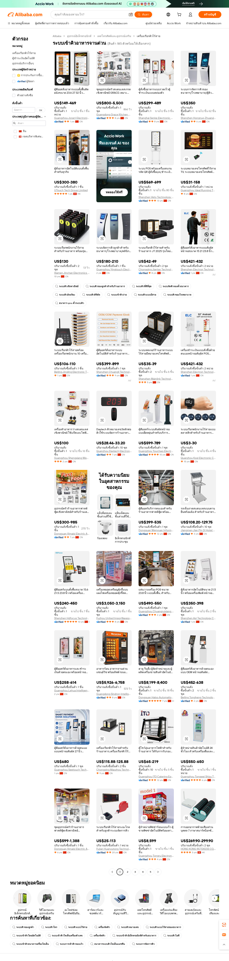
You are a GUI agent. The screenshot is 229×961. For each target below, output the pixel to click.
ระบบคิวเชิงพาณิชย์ (66, 286)
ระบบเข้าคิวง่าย (117, 294)
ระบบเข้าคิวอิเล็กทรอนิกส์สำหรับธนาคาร (134, 935)
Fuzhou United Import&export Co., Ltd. (114, 618)
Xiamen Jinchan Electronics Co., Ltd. (72, 272)
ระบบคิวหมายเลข (128, 927)
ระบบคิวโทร (49, 927)
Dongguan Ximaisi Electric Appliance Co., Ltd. (72, 533)
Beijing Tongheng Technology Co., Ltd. (198, 697)
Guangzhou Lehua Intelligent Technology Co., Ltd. (72, 690)
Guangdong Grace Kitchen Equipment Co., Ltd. (114, 114)
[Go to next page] (158, 871)
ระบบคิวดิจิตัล (91, 294)
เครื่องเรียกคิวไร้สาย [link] (148, 36)
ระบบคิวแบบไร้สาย (75, 927)
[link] (224, 925)
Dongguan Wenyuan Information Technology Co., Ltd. (156, 530)
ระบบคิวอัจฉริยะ (65, 294)
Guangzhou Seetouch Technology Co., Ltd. (72, 769)
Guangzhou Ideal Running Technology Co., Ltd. (198, 190)
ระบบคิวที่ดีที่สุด (142, 286)
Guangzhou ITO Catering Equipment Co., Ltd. (156, 776)
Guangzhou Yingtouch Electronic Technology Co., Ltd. (114, 269)
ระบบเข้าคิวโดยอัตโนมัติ (26, 935)
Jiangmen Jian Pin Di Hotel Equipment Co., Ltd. (198, 530)
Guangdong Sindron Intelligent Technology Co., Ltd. (114, 693)
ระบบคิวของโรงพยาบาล (177, 294)
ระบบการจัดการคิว (143, 944)
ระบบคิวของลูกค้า (23, 927)
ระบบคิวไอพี (171, 935)
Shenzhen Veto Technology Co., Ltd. (156, 197)
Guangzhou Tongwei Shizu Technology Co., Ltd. (198, 776)
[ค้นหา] (143, 14)
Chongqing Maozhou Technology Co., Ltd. (114, 769)
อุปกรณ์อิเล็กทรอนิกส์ (79, 36)
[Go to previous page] (112, 871)
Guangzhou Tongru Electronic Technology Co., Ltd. (156, 855)
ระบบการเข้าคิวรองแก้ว (69, 944)
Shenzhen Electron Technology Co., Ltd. (198, 269)
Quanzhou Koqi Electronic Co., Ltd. (198, 457)
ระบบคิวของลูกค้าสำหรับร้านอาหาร (105, 286)
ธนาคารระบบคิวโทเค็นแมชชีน (107, 944)
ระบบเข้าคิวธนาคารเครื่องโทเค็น (30, 944)
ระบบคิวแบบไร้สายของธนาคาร (163, 927)
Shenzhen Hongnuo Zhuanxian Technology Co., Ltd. (198, 117)
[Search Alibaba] (90, 14)
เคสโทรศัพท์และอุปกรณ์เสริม (114, 36)
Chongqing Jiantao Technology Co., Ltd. (156, 269)
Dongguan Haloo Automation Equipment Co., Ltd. (156, 697)
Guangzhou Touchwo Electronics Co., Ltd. (156, 451)
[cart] (180, 15)
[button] (130, 14)
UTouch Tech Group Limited (71, 190)
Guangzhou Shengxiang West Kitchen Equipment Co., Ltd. (72, 457)
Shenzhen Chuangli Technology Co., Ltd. (114, 371)
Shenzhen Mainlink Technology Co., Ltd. (156, 378)
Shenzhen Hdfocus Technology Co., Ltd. (72, 618)
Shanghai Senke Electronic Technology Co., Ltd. (156, 117)
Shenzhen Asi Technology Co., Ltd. (198, 618)
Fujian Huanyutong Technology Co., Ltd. (114, 848)
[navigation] (29, 454)
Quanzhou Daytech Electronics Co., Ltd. (114, 451)
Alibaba (57, 36)
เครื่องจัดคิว (102, 927)
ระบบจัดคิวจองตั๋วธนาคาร (174, 286)
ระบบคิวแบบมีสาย (145, 294)
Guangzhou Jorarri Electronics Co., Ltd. (72, 117)
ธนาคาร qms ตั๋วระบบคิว (69, 303)
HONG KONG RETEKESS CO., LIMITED (198, 848)
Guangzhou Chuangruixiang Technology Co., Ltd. (156, 611)
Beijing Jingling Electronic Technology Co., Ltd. (72, 371)
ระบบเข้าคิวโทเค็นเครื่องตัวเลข (65, 935)
